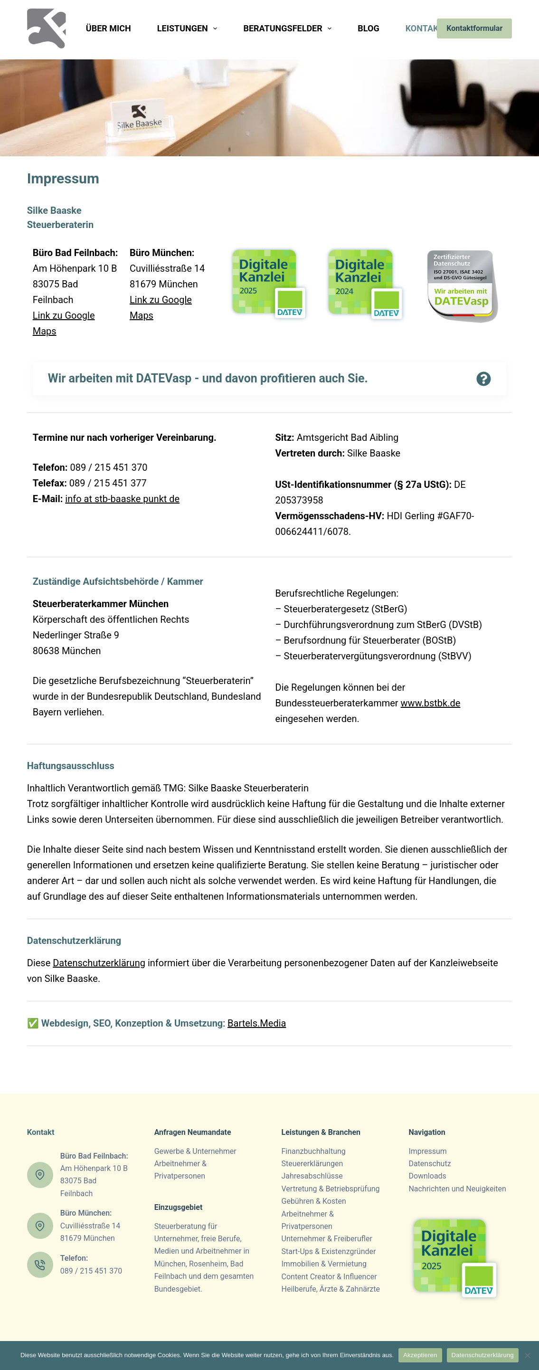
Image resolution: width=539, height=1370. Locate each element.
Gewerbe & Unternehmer (195, 1151)
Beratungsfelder (289, 28)
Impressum (427, 1151)
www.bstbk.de (431, 703)
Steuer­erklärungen (312, 1163)
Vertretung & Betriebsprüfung (331, 1188)
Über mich (108, 28)
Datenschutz (429, 1163)
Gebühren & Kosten (314, 1201)
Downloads (427, 1175)
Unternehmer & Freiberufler (327, 1238)
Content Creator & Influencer (329, 1276)
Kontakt (431, 28)
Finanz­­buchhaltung (314, 1151)
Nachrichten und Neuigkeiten (457, 1188)
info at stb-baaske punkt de (122, 498)
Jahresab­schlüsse (312, 1175)
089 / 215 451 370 (91, 1270)
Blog (368, 28)
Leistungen (189, 28)
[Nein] (527, 1355)
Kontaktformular (474, 28)
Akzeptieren (420, 1355)
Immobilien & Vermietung (324, 1263)
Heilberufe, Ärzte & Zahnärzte (331, 1289)
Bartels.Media (256, 1023)
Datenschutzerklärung (74, 940)
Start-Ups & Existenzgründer (329, 1251)
